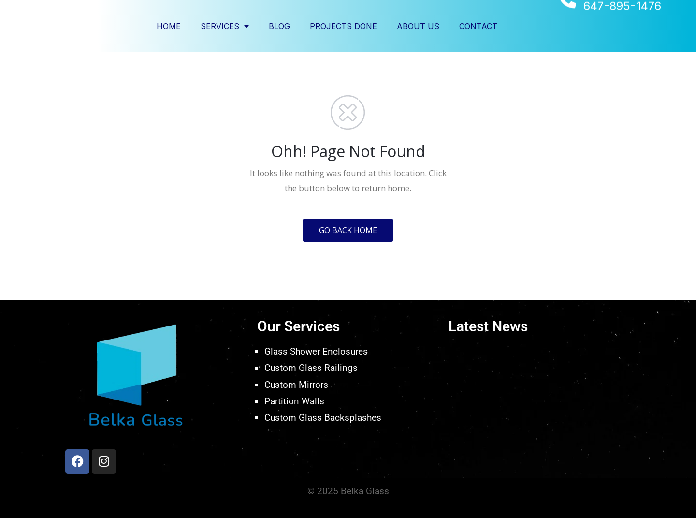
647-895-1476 (622, 32)
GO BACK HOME (348, 230)
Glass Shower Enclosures (316, 351)
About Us (418, 26)
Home (169, 26)
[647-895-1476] (567, 25)
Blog (279, 26)
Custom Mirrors (296, 384)
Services (225, 26)
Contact (478, 26)
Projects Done (343, 26)
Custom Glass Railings (311, 367)
